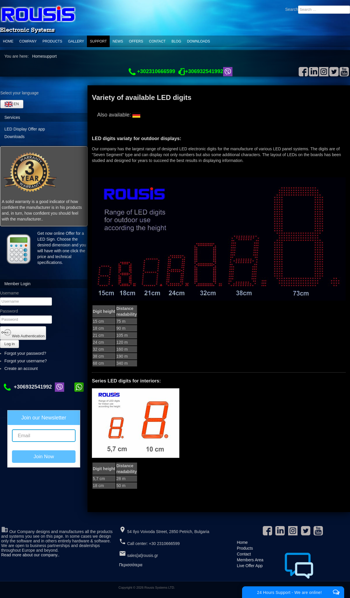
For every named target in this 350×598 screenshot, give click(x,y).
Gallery (76, 41)
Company (28, 41)
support (98, 41)
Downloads (198, 41)
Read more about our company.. (30, 555)
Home (8, 41)
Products (52, 41)
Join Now (44, 456)
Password (9, 311)
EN (12, 104)
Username (9, 293)
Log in (9, 344)
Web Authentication (23, 333)
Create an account (23, 368)
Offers (136, 41)
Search (291, 9)
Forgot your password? (25, 353)
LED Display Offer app (24, 129)
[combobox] (324, 10)
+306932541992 (29, 387)
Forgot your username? (25, 361)
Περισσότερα (130, 564)
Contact (157, 41)
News (118, 41)
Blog (176, 41)
